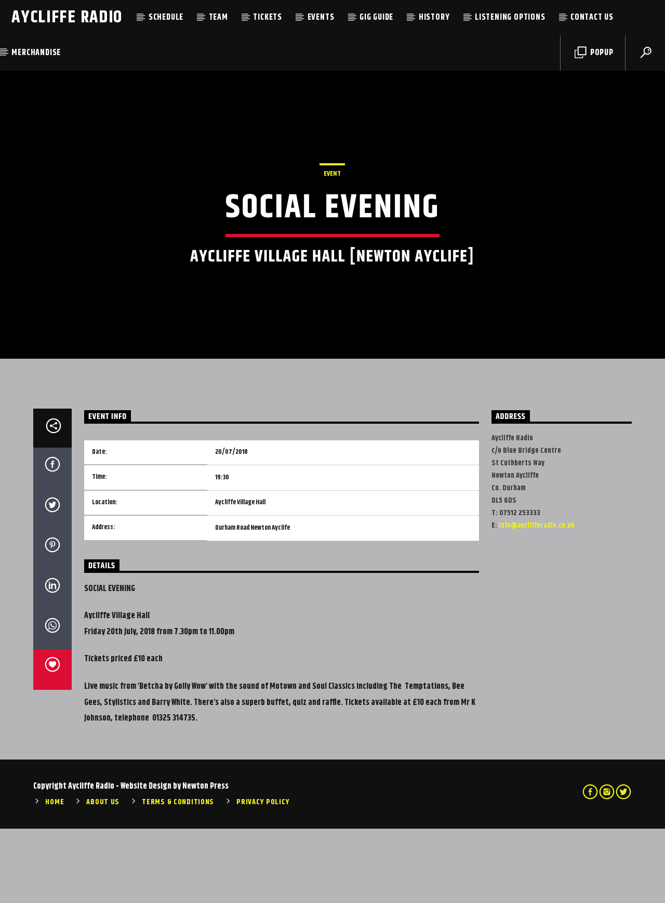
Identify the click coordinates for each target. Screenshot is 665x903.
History (434, 17)
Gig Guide (376, 17)
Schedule (166, 17)
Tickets (267, 17)
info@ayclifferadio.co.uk (536, 600)
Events (321, 17)
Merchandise (36, 52)
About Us (102, 877)
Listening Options (510, 17)
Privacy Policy (262, 877)
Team (218, 17)
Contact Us (592, 17)
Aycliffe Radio (67, 17)
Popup (594, 52)
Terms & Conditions (178, 877)
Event (332, 211)
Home (54, 877)
